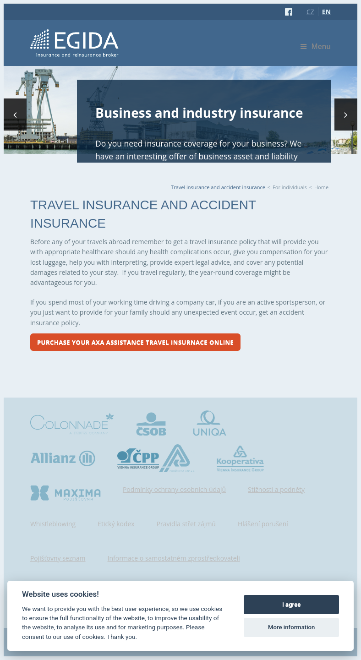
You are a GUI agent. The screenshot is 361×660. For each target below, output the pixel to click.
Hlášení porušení (263, 523)
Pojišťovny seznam (58, 558)
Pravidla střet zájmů (186, 523)
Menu (316, 46)
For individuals (290, 187)
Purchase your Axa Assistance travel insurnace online (135, 342)
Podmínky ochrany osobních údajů (174, 489)
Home (321, 187)
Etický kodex (116, 523)
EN (326, 11)
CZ (310, 11)
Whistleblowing (53, 523)
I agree (291, 604)
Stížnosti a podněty (276, 489)
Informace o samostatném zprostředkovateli (174, 558)
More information (291, 627)
